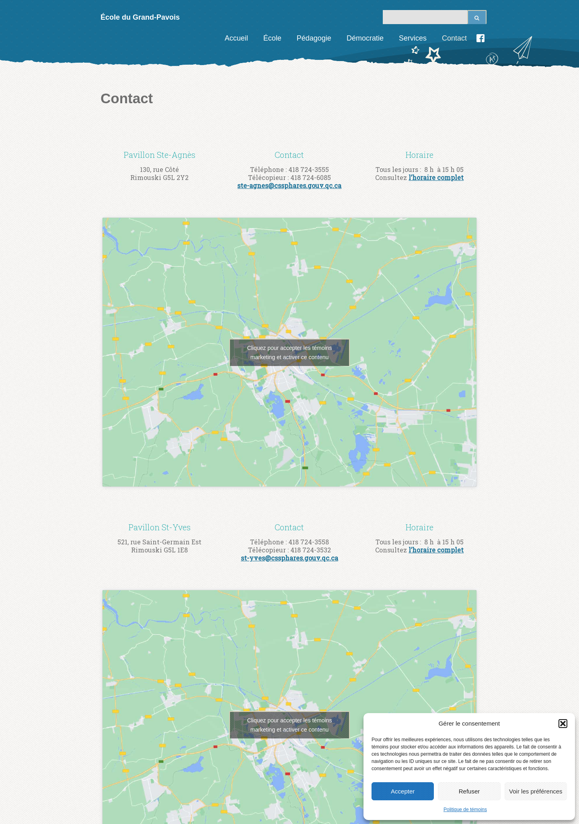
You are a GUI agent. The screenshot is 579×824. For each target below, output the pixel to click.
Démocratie (365, 38)
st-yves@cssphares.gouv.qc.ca (289, 558)
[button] (563, 724)
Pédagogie (314, 38)
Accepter (403, 791)
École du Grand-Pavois (140, 17)
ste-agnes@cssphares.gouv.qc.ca (289, 185)
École (272, 38)
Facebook (480, 38)
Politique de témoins (465, 809)
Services (413, 38)
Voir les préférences (536, 791)
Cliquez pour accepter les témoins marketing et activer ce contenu (289, 352)
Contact (454, 38)
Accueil (236, 38)
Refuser (469, 791)
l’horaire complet (436, 177)
